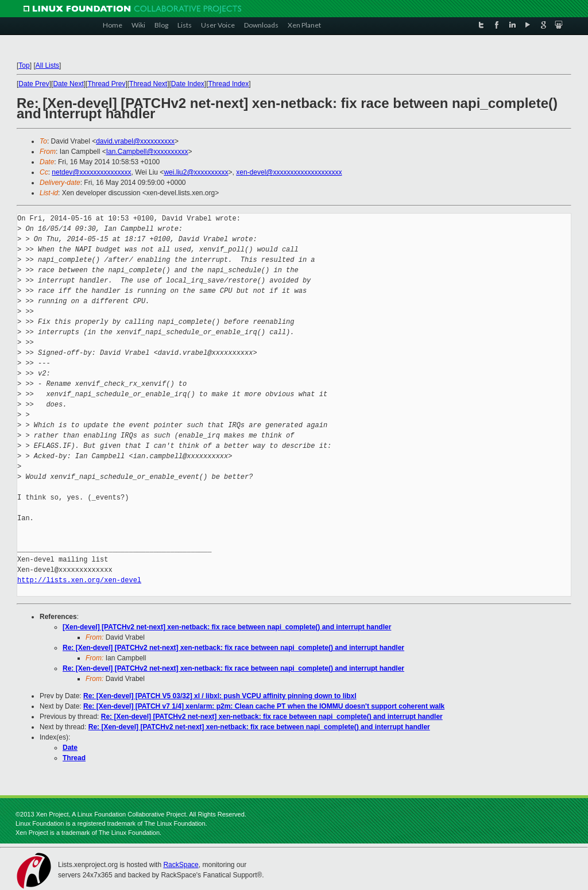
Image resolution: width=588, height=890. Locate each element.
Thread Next (148, 84)
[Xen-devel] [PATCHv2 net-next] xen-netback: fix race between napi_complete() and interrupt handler (227, 627)
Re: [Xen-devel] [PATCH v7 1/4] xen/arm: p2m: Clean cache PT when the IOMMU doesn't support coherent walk (263, 706)
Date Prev (33, 84)
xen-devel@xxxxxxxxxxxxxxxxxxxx (289, 172)
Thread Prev (106, 84)
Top (23, 65)
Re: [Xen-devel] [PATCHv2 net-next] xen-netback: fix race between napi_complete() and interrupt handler (233, 648)
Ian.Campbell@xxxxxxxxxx (147, 152)
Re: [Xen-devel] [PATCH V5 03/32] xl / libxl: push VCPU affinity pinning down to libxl (220, 696)
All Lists (47, 65)
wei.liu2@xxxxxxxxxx (196, 172)
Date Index (187, 84)
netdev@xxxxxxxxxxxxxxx (91, 172)
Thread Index (228, 84)
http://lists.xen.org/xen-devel (79, 580)
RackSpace (180, 865)
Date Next (68, 84)
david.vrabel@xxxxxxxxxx (135, 141)
